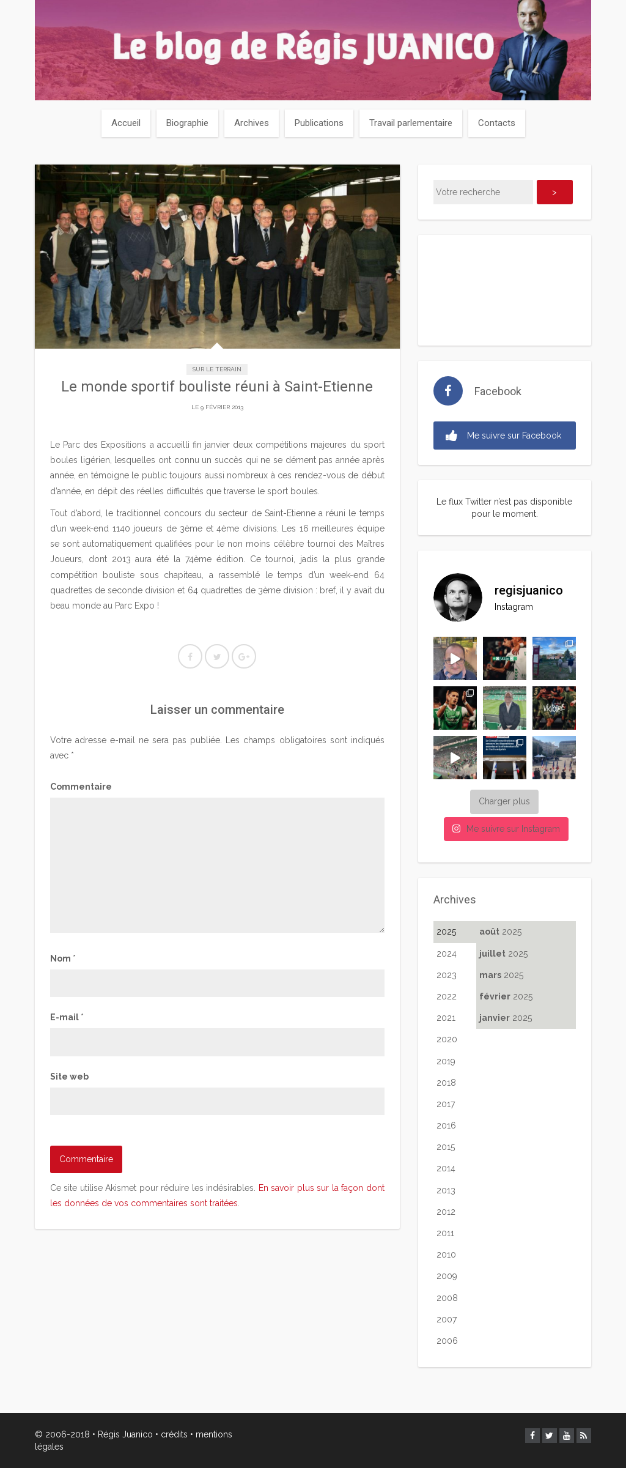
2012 (445, 1212)
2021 (445, 1018)
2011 (445, 1233)
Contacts (496, 122)
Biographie (187, 122)
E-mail (67, 1017)
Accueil (126, 122)
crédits (174, 1434)
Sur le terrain (217, 369)
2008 (447, 1298)
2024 (446, 953)
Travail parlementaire (410, 122)
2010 (446, 1254)
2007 (446, 1319)
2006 (447, 1341)
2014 (445, 1168)
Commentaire (81, 786)
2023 (446, 975)
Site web (69, 1076)
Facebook (497, 391)
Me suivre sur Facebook (503, 435)
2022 (446, 996)
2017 (445, 1104)
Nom (63, 958)
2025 (446, 931)
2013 (445, 1190)
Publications (319, 122)
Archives (251, 122)
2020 (446, 1039)
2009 (446, 1276)
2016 (446, 1125)
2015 (445, 1147)
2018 (446, 1083)
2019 (445, 1061)
